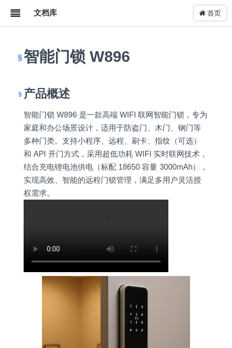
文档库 (45, 13)
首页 (210, 13)
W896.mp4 (96, 236)
